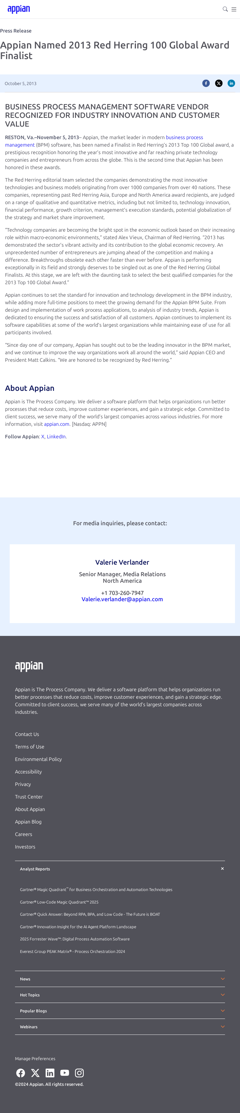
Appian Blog (28, 822)
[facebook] (206, 83)
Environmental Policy (38, 759)
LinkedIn (56, 437)
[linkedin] (231, 83)
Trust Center (29, 797)
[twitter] (219, 83)
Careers (23, 834)
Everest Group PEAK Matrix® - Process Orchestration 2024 (72, 951)
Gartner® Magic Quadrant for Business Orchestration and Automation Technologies (96, 889)
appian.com (56, 424)
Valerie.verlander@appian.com (122, 599)
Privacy (23, 784)
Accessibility (28, 772)
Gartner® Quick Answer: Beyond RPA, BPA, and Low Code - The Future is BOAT (90, 914)
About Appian (30, 809)
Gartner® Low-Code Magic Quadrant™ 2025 (59, 902)
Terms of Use (29, 747)
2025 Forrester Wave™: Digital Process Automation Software (75, 939)
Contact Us (27, 734)
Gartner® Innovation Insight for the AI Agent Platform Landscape (78, 926)
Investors (25, 847)
